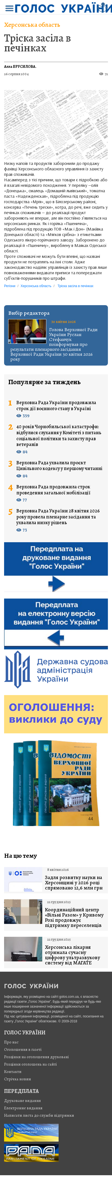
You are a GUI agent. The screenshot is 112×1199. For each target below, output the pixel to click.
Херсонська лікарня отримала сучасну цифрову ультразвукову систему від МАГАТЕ (72, 955)
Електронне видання (23, 1108)
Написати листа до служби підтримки (39, 1115)
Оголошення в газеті (23, 1049)
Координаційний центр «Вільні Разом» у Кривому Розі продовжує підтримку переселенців (74, 917)
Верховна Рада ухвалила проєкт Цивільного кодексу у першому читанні (59, 466)
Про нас (11, 1042)
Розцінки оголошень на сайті (30, 1064)
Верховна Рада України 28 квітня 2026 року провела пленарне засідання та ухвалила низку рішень (58, 517)
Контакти (13, 1071)
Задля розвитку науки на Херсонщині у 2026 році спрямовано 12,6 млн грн (73, 883)
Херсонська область (32, 24)
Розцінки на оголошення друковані (36, 1057)
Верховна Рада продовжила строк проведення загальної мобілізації (53, 490)
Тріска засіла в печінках (37, 42)
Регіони (9, 286)
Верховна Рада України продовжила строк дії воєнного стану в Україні (56, 406)
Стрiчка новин (17, 1079)
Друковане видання (22, 1100)
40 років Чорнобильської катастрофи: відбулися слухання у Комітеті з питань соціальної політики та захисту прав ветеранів (58, 435)
